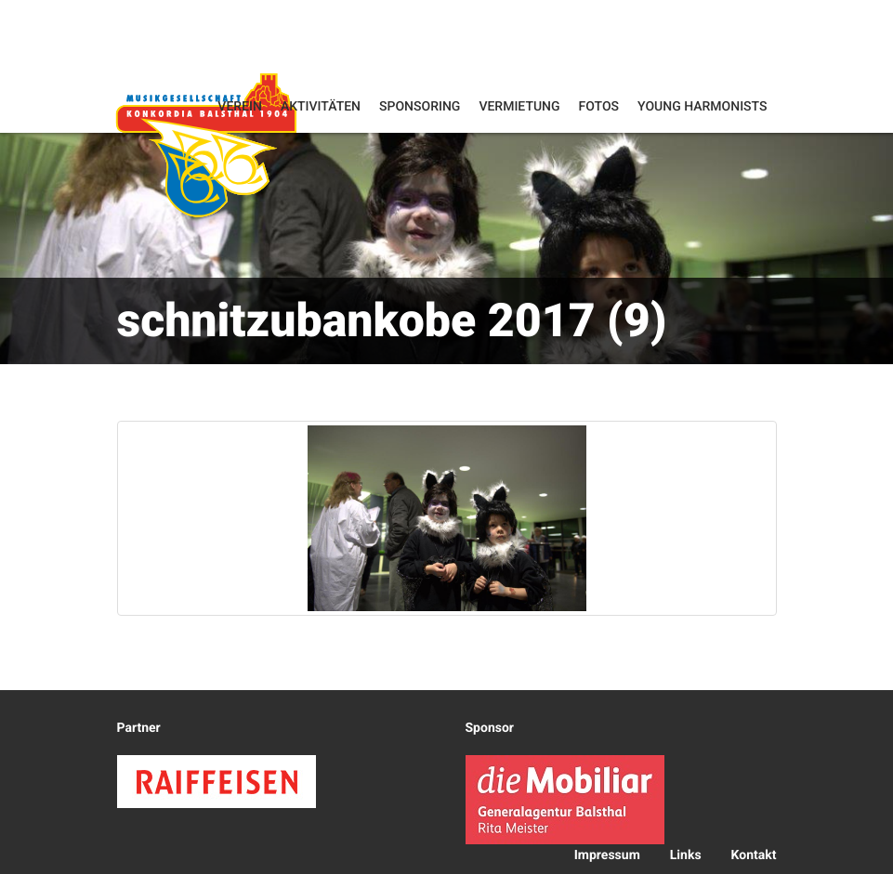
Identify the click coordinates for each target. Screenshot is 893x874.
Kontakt (754, 855)
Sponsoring (419, 106)
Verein (239, 106)
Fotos (599, 106)
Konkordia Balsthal (206, 144)
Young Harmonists (702, 106)
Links (686, 855)
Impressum (607, 855)
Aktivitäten (321, 106)
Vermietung (519, 106)
